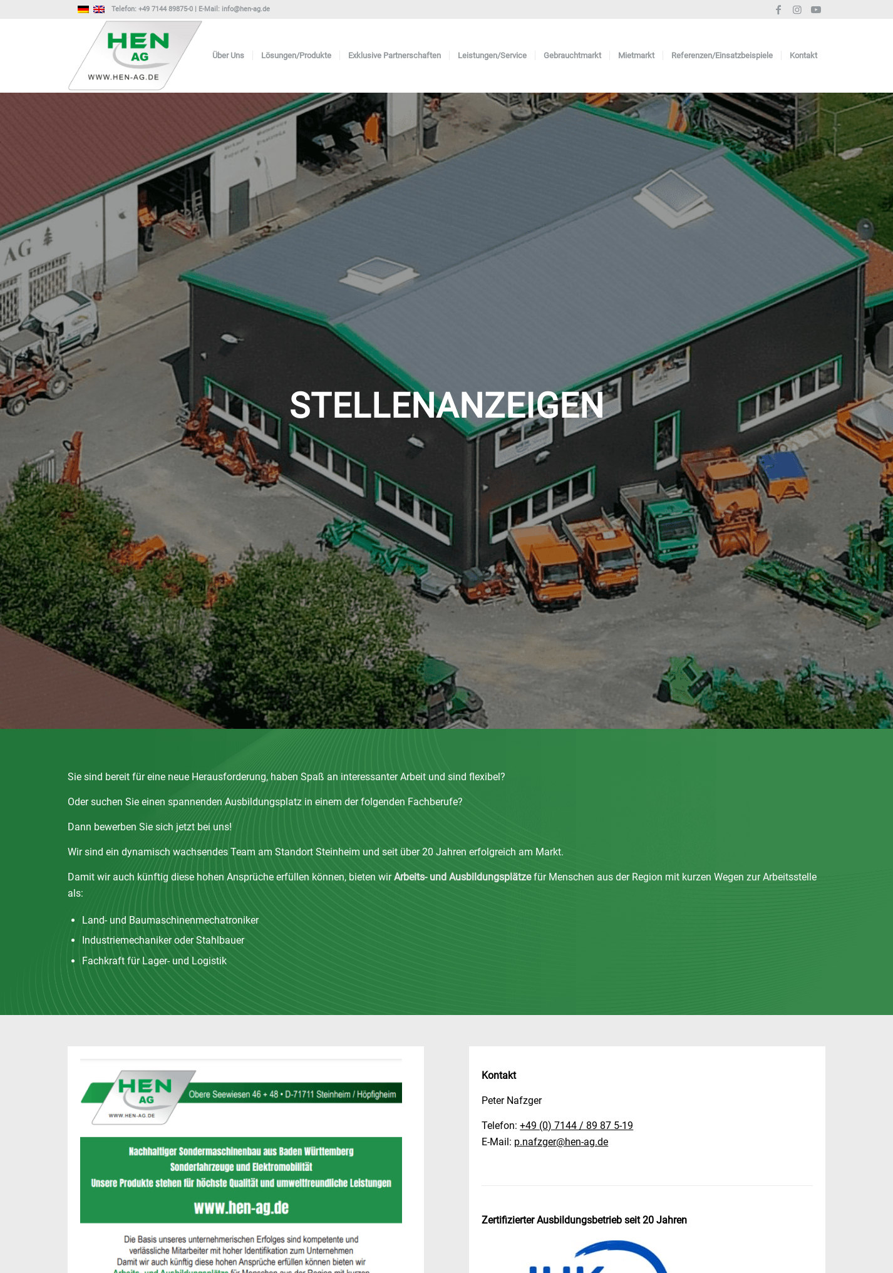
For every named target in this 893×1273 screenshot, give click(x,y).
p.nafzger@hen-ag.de (561, 1142)
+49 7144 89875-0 (165, 9)
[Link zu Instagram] (797, 9)
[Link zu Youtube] (816, 9)
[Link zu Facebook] (778, 9)
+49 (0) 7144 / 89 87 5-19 (576, 1125)
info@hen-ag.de (246, 9)
